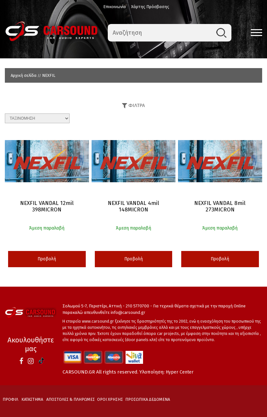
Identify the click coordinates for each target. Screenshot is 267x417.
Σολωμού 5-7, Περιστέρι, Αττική (92, 306)
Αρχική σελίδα (24, 75)
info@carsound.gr (128, 312)
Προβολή (47, 259)
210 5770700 (137, 306)
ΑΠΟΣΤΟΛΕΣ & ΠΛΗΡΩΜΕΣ (70, 399)
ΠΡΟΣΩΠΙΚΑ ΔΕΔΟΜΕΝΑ (147, 399)
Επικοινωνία (114, 6)
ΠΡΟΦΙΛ (10, 399)
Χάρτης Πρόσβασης (150, 6)
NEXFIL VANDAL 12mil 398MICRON (47, 206)
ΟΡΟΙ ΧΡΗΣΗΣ (110, 399)
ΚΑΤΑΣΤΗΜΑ (32, 399)
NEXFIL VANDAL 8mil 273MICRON (220, 206)
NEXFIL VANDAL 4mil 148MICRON (133, 206)
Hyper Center (180, 372)
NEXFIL (48, 75)
